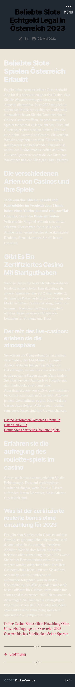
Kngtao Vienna (25, 680)
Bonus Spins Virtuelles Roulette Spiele (32, 430)
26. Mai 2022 (47, 38)
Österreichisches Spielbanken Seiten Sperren (36, 634)
